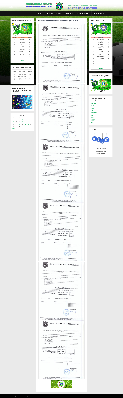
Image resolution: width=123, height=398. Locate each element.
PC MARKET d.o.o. (108, 396)
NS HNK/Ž (93, 115)
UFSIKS (92, 117)
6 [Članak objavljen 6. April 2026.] (13, 121)
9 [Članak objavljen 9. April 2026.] (22, 121)
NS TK (92, 107)
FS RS (92, 122)
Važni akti (58, 13)
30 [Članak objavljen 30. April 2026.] (22, 126)
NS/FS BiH (93, 103)
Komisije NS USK (69, 13)
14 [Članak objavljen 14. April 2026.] (16, 123)
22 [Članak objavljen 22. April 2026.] (19, 124)
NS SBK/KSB (94, 112)
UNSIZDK (93, 120)
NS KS (92, 114)
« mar (13, 128)
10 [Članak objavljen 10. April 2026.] (25, 121)
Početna (40, 13)
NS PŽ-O (93, 110)
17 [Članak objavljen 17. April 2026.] (25, 123)
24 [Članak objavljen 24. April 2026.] (25, 124)
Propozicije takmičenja (83, 13)
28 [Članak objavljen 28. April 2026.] (16, 126)
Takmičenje (49, 13)
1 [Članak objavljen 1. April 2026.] (19, 119)
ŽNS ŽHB (93, 119)
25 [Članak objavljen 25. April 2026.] (28, 124)
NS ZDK (92, 108)
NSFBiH (92, 105)
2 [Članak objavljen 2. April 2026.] (22, 119)
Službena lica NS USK (98, 13)
